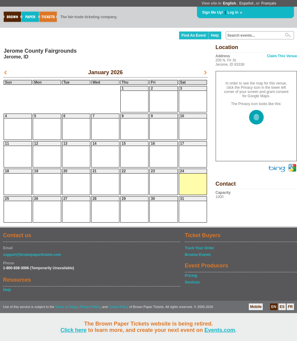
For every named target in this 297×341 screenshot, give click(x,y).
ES (282, 307)
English (229, 3)
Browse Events (198, 255)
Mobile (256, 307)
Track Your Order (199, 248)
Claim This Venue (282, 56)
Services (192, 282)
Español (246, 3)
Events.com (220, 330)
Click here (73, 330)
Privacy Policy (90, 307)
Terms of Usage (66, 307)
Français (268, 3)
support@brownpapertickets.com (32, 255)
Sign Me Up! (212, 12)
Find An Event (194, 35)
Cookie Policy (118, 307)
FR (290, 307)
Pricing (191, 275)
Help (215, 35)
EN (273, 307)
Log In (232, 12)
